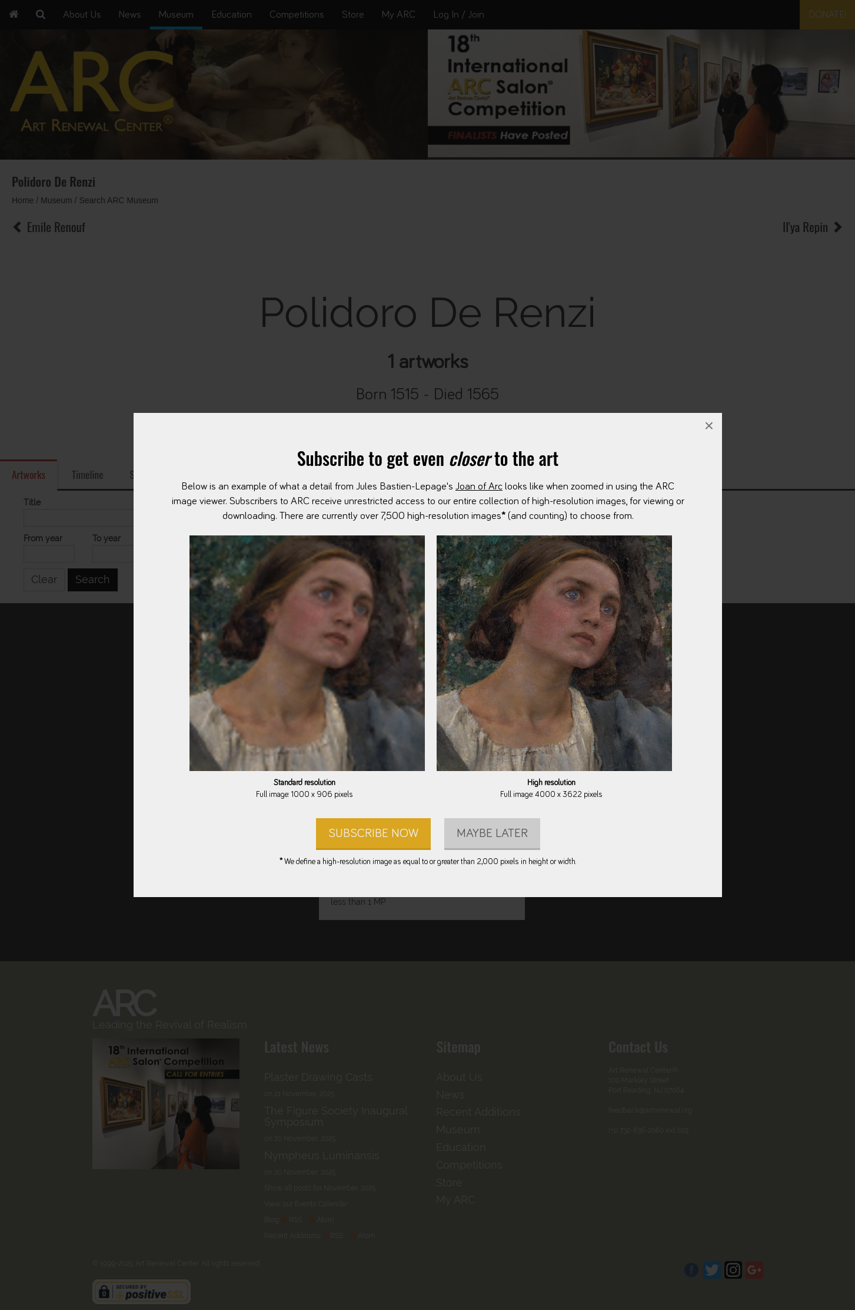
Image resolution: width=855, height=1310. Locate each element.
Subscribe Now (373, 833)
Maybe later (491, 833)
